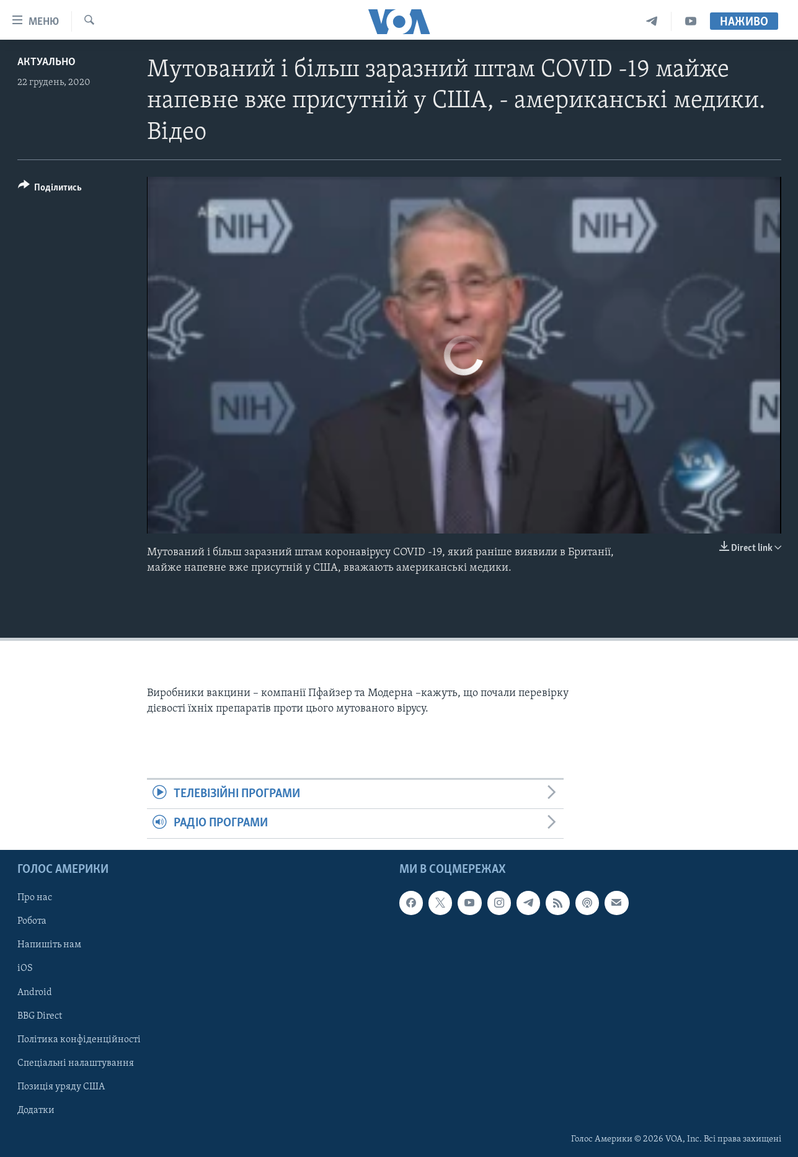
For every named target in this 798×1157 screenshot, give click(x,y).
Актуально (46, 62)
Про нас (34, 898)
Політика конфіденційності (79, 1039)
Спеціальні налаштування (75, 1063)
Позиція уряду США (61, 1086)
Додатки (36, 1110)
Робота (32, 921)
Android (34, 992)
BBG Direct (39, 1016)
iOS (25, 968)
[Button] (50, 189)
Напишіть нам (49, 945)
